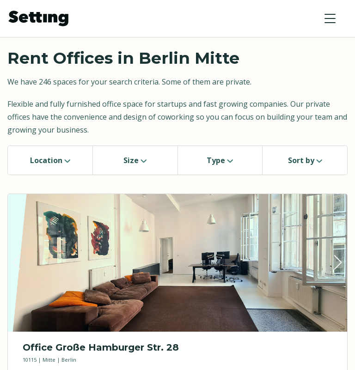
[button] (330, 18)
